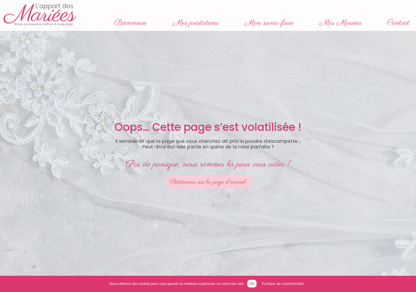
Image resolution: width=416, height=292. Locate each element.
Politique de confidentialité (283, 284)
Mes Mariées (340, 23)
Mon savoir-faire (269, 23)
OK (251, 284)
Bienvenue (130, 23)
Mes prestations (195, 23)
